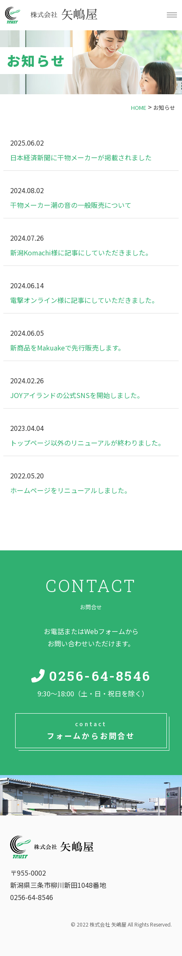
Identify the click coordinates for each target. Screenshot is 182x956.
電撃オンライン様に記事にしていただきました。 (84, 300)
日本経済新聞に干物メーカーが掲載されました (81, 157)
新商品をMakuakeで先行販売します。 (67, 348)
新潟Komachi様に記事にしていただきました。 (81, 252)
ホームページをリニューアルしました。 (70, 490)
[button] (171, 15)
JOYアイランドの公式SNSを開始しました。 (77, 395)
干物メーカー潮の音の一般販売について (70, 205)
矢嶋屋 (64, 15)
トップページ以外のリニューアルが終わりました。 (87, 443)
